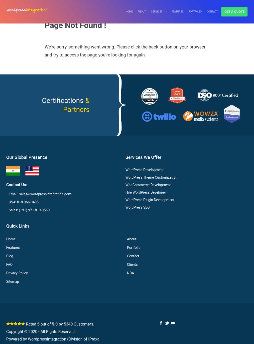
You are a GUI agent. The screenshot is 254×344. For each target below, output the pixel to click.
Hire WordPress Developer (146, 192)
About (142, 11)
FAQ (9, 265)
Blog (9, 256)
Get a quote (234, 11)
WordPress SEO (138, 207)
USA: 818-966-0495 (24, 202)
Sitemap (12, 282)
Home (129, 11)
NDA (130, 273)
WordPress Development (145, 170)
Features (177, 11)
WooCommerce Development (148, 185)
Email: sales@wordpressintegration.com (40, 194)
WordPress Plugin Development (150, 200)
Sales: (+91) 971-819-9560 (29, 210)
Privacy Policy (17, 273)
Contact (212, 11)
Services (157, 11)
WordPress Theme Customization (151, 177)
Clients (132, 265)
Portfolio (195, 11)
